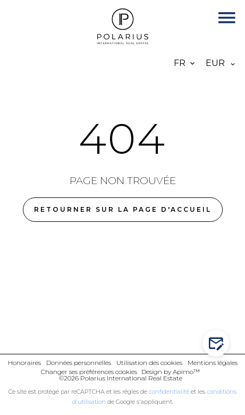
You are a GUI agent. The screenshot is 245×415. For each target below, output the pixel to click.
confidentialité (169, 391)
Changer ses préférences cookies (89, 372)
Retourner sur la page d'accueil (123, 209)
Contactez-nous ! (218, 343)
